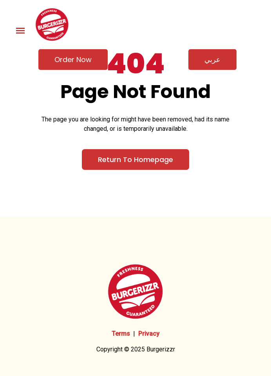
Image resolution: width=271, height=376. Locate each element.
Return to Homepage (135, 159)
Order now (73, 59)
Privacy (148, 333)
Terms (121, 333)
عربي (212, 59)
